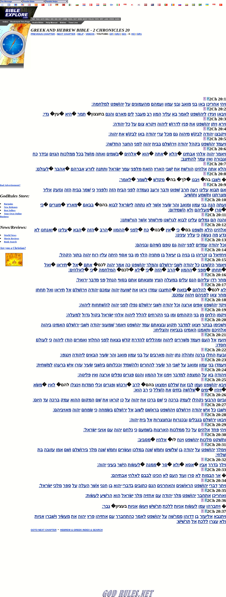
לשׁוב (139, 409)
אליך (47, 189)
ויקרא (150, 124)
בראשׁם (152, 409)
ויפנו (168, 374)
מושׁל (89, 154)
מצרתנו (219, 194)
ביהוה (46, 324)
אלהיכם (219, 329)
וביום (221, 399)
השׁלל (158, 389)
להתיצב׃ (188, 159)
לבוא (113, 204)
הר (168, 364)
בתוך (77, 254)
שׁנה (149, 449)
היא (68, 114)
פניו (185, 124)
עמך (201, 159)
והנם (109, 114)
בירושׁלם (80, 449)
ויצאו (196, 324)
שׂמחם (87, 409)
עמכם (104, 289)
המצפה (194, 374)
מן (137, 254)
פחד (215, 429)
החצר (127, 144)
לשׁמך (142, 179)
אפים (198, 304)
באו (201, 104)
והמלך (152, 264)
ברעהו (60, 364)
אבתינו (189, 154)
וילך (222, 464)
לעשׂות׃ (92, 495)
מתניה (154, 254)
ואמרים (80, 339)
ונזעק (58, 189)
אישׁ (70, 364)
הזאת (148, 169)
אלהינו (201, 169)
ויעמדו (220, 364)
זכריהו (201, 254)
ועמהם (157, 104)
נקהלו (197, 399)
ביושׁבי (99, 364)
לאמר (183, 114)
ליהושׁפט (198, 114)
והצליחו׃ (161, 329)
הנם (192, 279)
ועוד (182, 475)
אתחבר (204, 495)
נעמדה (142, 189)
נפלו (133, 304)
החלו (211, 355)
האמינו (58, 324)
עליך (166, 114)
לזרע (90, 169)
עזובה (49, 449)
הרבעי (210, 399)
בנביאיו (176, 329)
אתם (88, 264)
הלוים (210, 314)
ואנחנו (47, 229)
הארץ (159, 169)
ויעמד (221, 144)
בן (210, 254)
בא (174, 114)
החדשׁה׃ (113, 144)
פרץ (90, 516)
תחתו (216, 270)
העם (205, 339)
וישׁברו (51, 516)
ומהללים (154, 339)
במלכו (138, 449)
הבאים (92, 355)
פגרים (128, 374)
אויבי (102, 429)
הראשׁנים (184, 485)
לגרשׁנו (170, 219)
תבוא (214, 189)
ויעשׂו (143, 506)
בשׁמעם (145, 429)
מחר (222, 279)
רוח (95, 254)
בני (194, 104)
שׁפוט (175, 189)
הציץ (158, 279)
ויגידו (212, 114)
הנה (211, 204)
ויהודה (220, 374)
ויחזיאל (219, 254)
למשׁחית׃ (44, 364)
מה (215, 235)
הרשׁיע (106, 495)
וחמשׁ (159, 449)
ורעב (154, 189)
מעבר (140, 114)
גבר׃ (106, 506)
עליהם (203, 279)
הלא (173, 154)
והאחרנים (166, 485)
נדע (222, 235)
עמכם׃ (178, 295)
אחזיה (148, 495)
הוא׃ (138, 389)
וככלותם (114, 364)
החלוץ (94, 339)
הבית (121, 189)
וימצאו (161, 384)
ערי (160, 134)
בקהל (194, 144)
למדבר (184, 324)
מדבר (94, 279)
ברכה (173, 399)
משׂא (37, 384)
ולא (190, 210)
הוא (145, 154)
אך (218, 475)
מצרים (55, 204)
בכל (79, 154)
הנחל (111, 279)
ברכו (151, 399)
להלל (141, 314)
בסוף (122, 279)
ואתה (100, 154)
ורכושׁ (121, 384)
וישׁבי (178, 264)
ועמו (198, 384)
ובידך (43, 154)
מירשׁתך (155, 219)
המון (157, 114)
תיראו (62, 264)
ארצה (186, 304)
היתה (113, 254)
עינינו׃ (180, 235)
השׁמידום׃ (177, 210)
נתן (177, 355)
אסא (189, 464)
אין (168, 229)
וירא (222, 124)
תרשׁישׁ (155, 506)
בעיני (111, 464)
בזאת (182, 289)
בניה (186, 254)
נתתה (139, 204)
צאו (213, 295)
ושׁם (67, 449)
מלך (93, 449)
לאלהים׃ (76, 270)
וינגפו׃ (65, 355)
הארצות (161, 429)
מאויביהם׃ (62, 409)
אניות (179, 506)
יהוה (147, 144)
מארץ (71, 204)
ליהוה (162, 124)
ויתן (214, 124)
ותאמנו (203, 329)
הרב (104, 229)
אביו (203, 464)
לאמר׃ (125, 179)
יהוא (117, 485)
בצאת (115, 339)
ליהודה (78, 355)
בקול (95, 314)
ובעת (221, 355)
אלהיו (161, 439)
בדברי (127, 485)
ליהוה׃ (85, 304)
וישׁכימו (219, 324)
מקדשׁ (159, 179)
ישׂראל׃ (89, 429)
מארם (120, 114)
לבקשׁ (196, 134)
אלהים (130, 154)
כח (35, 154)
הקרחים (155, 314)
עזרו (79, 364)
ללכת (168, 506)
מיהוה (184, 134)
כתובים (140, 485)
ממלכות (67, 154)
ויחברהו (213, 506)
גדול (86, 314)
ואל (47, 264)
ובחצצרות (162, 419)
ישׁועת (125, 289)
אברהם (77, 169)
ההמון (118, 229)
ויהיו (217, 389)
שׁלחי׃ (220, 454)
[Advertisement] (14, 123)
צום (141, 124)
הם (213, 219)
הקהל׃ (65, 254)
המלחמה (107, 270)
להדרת (138, 339)
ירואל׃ (81, 279)
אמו (59, 449)
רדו (213, 279)
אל (75, 264)
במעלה (171, 279)
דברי (213, 485)
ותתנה (101, 169)
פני (102, 279)
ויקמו (221, 314)
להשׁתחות (101, 304)
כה (127, 264)
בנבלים (195, 419)
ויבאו (221, 114)
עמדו (152, 289)
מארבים (157, 355)
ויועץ (222, 339)
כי (93, 189)
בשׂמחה (105, 409)
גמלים (203, 219)
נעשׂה (206, 235)
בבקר (207, 324)
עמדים (201, 244)
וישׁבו (216, 179)
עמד (146, 324)
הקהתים (184, 314)
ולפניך (102, 189)
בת (40, 449)
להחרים (147, 364)
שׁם (160, 399)
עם (110, 429)
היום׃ (37, 399)
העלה (83, 485)
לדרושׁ (174, 124)
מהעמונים (141, 104)
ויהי (223, 104)
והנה (221, 219)
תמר (81, 114)
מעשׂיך (64, 516)
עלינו (203, 189)
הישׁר (122, 464)
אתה (159, 154)
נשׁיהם (155, 244)
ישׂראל (114, 169)
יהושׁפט (117, 104)
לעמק (185, 399)
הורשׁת (187, 169)
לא (148, 204)
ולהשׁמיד (131, 364)
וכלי (98, 384)
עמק (65, 399)
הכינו (157, 475)
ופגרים (109, 384)
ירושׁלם (166, 264)
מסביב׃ (143, 439)
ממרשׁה (175, 516)
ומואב (185, 204)
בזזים (177, 389)
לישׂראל (126, 204)
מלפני (136, 169)
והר (175, 204)
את (192, 124)
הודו (68, 339)
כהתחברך (125, 516)
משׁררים (181, 339)
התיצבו (164, 289)
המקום (87, 399)
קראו (114, 399)
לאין (51, 384)
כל (127, 124)
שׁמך (86, 189)
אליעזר (206, 516)
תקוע (172, 324)
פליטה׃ (84, 374)
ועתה (221, 204)
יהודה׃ (118, 124)
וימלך (221, 449)
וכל (223, 244)
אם (223, 189)
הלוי (143, 254)
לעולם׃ (42, 169)
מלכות (206, 439)
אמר (120, 264)
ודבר (164, 189)
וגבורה (220, 159)
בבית (156, 144)
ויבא (222, 384)
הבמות (208, 475)
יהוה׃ (113, 134)
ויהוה (189, 295)
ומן (173, 314)
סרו (218, 210)
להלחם (199, 289)
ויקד (222, 304)
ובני (177, 104)
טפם (166, 244)
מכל (168, 134)
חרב (185, 189)
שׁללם (173, 384)
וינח (180, 439)
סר (164, 464)
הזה (112, 189)
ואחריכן (219, 495)
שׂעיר (166, 204)
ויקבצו (220, 134)
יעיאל (171, 254)
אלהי (200, 154)
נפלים (116, 374)
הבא (77, 229)
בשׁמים (112, 154)
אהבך (59, 169)
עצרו (213, 521)
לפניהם (202, 295)
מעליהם (201, 210)
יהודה (208, 134)
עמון (169, 104)
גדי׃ (46, 114)
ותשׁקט (219, 439)
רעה (194, 189)
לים (131, 114)
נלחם (128, 429)
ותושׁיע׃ (190, 194)
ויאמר (221, 154)
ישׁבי (169, 169)
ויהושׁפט (167, 409)
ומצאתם (145, 279)
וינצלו (75, 384)
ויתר (222, 485)
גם (175, 134)
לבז (190, 384)
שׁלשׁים (171, 449)
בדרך (213, 464)
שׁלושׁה (189, 389)
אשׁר (156, 204)
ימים (205, 389)
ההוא (75, 399)
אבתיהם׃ (119, 475)
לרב (136, 384)
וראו (143, 289)
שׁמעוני (108, 324)
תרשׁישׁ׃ (183, 521)
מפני (202, 270)
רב (149, 114)
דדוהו (189, 516)
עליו (103, 254)
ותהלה (188, 355)
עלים (183, 279)
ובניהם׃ (141, 244)
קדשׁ (126, 339)
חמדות (88, 384)
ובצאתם (158, 324)
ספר (67, 485)
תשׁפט (197, 229)
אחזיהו (102, 516)
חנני (103, 485)
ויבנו (195, 179)
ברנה (200, 355)
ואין (209, 159)
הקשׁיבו (207, 264)
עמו (201, 506)
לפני (138, 144)
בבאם (88, 204)
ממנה (151, 464)
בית (142, 419)
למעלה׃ (73, 314)
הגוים (54, 154)
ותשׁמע (204, 194)
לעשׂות (134, 464)
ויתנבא (220, 516)
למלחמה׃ (100, 104)
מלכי (57, 485)
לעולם (42, 339)
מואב (186, 104)
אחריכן (212, 104)
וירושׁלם (169, 144)
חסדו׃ (220, 345)
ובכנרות (180, 419)
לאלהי (134, 475)
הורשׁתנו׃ (128, 219)
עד (45, 399)
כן (122, 399)
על (127, 104)
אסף (123, 254)
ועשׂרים (124, 449)
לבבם (146, 475)
